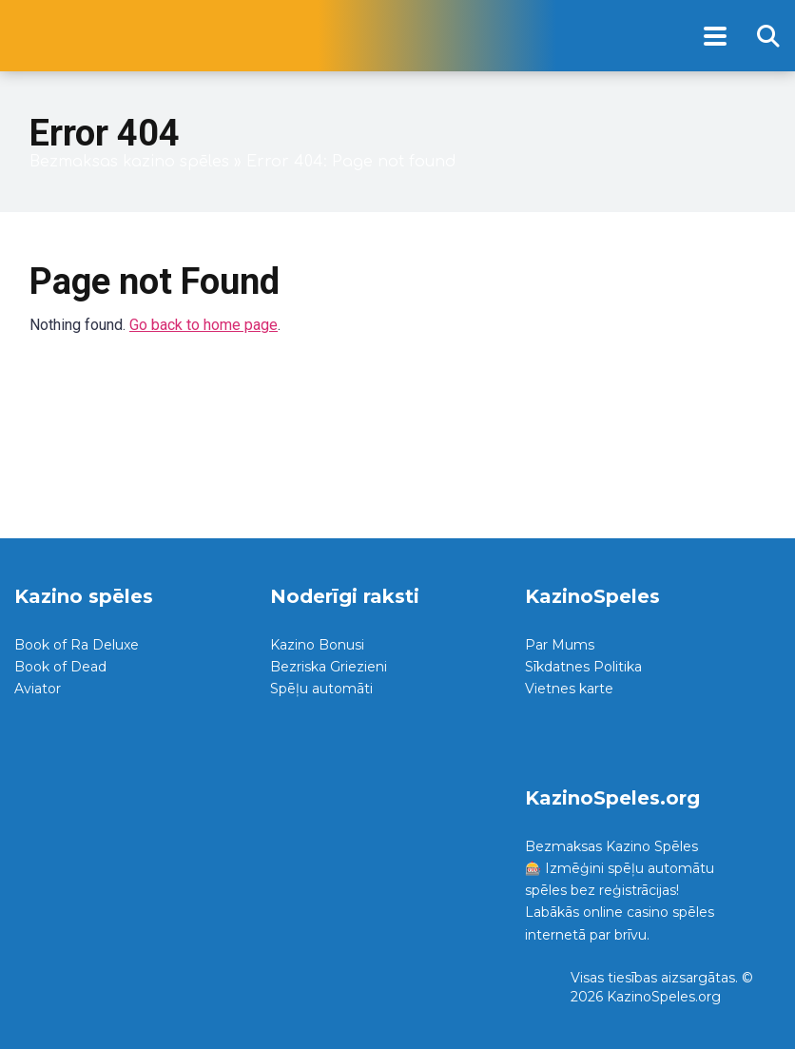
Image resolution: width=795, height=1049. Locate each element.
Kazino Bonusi (317, 644)
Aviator (37, 688)
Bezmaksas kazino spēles (129, 161)
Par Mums (559, 644)
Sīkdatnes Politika (583, 666)
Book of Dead (60, 666)
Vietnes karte (569, 688)
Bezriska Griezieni (328, 666)
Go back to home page (203, 325)
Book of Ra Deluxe (76, 644)
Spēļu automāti (321, 688)
